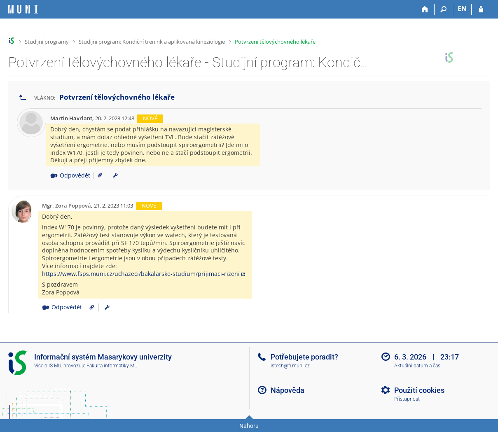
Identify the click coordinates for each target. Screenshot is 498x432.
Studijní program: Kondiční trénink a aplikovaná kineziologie (152, 41)
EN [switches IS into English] (462, 8)
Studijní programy (47, 41)
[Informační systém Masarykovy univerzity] (23, 9)
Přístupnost (407, 399)
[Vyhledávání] (444, 9)
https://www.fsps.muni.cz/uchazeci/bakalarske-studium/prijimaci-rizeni (141, 274)
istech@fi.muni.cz (290, 366)
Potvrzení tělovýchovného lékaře (275, 41)
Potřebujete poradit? (304, 357)
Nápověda (287, 390)
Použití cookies (419, 390)
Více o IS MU (47, 366)
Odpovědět (70, 175)
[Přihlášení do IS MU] (481, 9)
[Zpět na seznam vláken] (22, 97)
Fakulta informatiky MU (112, 366)
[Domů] (425, 9)
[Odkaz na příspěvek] (97, 175)
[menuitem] (115, 175)
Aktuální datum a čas (417, 366)
